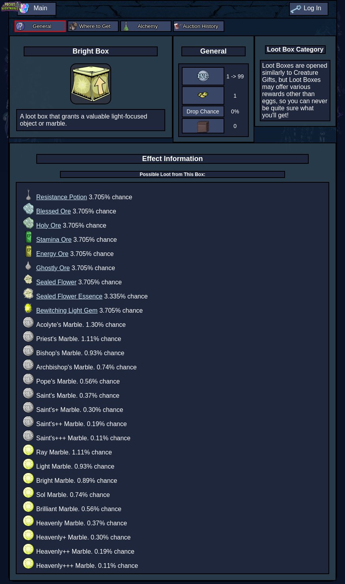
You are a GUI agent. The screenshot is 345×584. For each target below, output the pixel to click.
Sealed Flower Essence (69, 296)
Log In (312, 8)
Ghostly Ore (53, 268)
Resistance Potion (61, 197)
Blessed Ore (53, 211)
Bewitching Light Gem (67, 310)
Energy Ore (52, 253)
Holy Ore (48, 225)
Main (40, 8)
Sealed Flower (56, 282)
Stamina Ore (54, 239)
